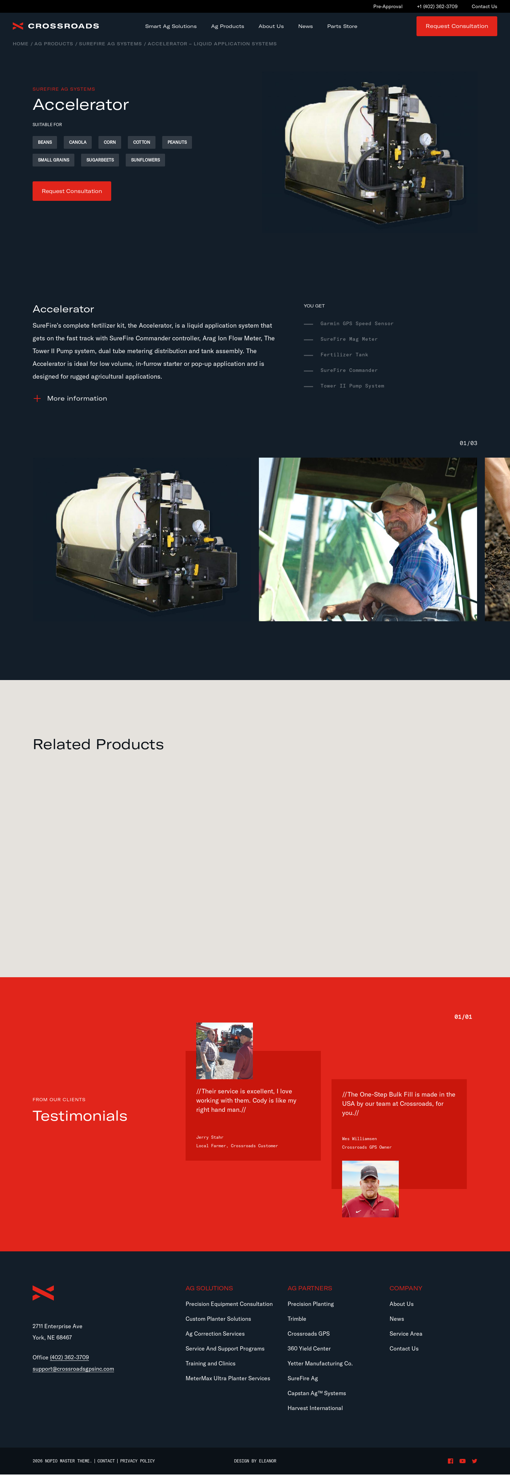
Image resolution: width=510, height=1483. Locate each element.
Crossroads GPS (309, 1342)
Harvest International (315, 1416)
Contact (106, 1469)
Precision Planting (311, 1312)
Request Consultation (457, 30)
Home (21, 52)
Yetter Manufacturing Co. (320, 1371)
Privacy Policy (137, 1469)
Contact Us (404, 1356)
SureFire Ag (303, 1386)
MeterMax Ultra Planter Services (228, 1386)
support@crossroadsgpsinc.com (73, 1378)
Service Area (406, 1342)
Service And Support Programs (225, 1356)
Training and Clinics (211, 1371)
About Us (402, 1312)
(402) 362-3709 (69, 1367)
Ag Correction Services (215, 1342)
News (397, 1327)
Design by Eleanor (255, 1469)
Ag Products (53, 52)
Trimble (297, 1327)
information (77, 407)
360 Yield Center (309, 1356)
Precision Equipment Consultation (229, 1312)
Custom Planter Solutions (218, 1327)
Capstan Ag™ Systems (317, 1401)
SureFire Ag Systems (110, 52)
